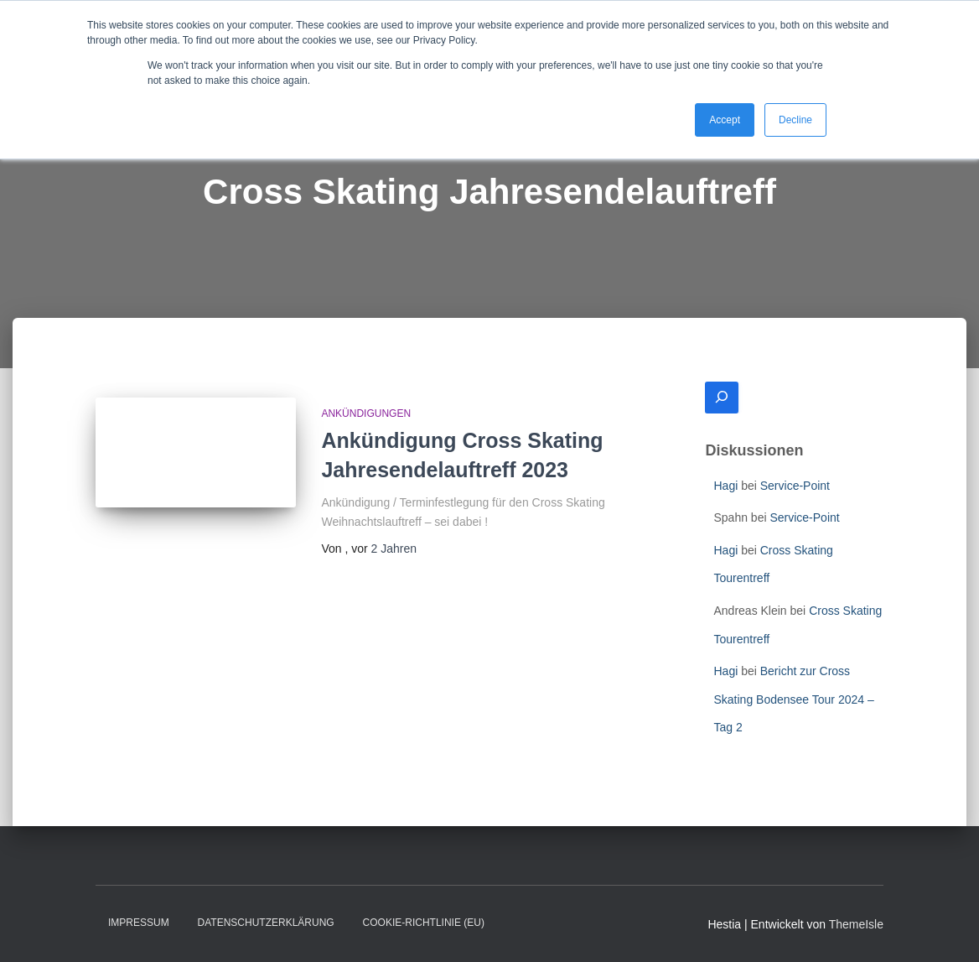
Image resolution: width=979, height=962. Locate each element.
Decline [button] (795, 120)
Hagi (725, 485)
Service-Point (795, 485)
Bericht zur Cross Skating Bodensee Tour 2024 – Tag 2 (793, 699)
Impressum (138, 922)
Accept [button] (724, 120)
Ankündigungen (366, 413)
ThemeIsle (856, 924)
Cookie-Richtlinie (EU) (423, 922)
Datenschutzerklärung (266, 922)
